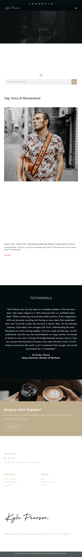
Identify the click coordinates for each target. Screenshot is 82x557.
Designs (43, 485)
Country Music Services (48, 482)
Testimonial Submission (11, 482)
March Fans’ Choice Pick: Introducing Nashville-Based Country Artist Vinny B (39, 244)
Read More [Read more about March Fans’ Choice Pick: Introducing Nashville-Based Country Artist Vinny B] (7, 255)
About (43, 479)
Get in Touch (12, 426)
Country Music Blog (10, 479)
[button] (76, 8)
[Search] (74, 82)
